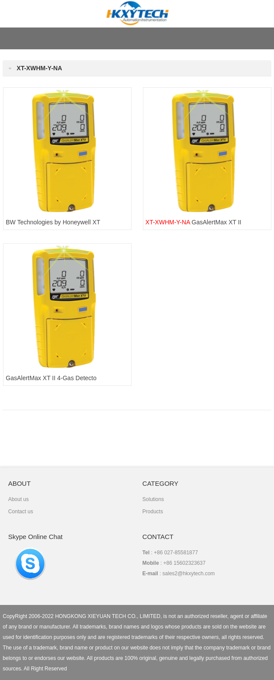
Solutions (153, 499)
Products (152, 511)
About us (18, 499)
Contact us (20, 511)
